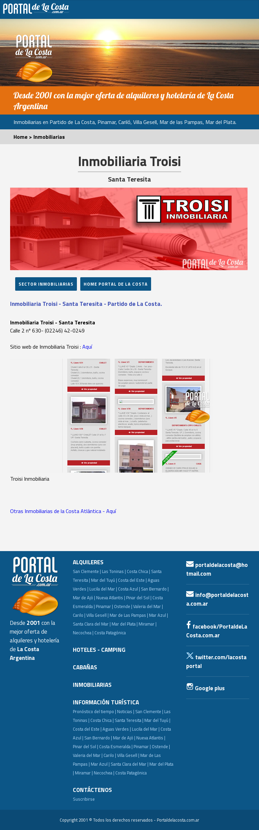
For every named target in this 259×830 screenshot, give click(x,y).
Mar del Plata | (125, 623)
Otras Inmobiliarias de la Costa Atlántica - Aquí (63, 511)
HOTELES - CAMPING (99, 649)
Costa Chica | (138, 571)
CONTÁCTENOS (92, 790)
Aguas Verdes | (117, 729)
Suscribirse (84, 799)
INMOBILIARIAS (92, 684)
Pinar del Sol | (138, 597)
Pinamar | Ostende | (114, 606)
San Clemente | (87, 571)
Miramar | (84, 772)
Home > (23, 137)
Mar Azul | (158, 615)
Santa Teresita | (129, 720)
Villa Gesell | (97, 615)
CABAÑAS (85, 667)
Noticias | (125, 711)
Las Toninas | (114, 571)
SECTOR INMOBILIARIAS (46, 284)
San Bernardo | (155, 588)
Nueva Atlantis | (110, 597)
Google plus (205, 688)
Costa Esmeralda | (116, 746)
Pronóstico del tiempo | (94, 711)
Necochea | (104, 772)
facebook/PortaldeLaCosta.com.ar (216, 631)
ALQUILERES (88, 562)
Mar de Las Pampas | (129, 615)
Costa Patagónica (110, 632)
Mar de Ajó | (84, 597)
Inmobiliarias (49, 137)
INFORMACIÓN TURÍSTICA (106, 702)
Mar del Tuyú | (104, 580)
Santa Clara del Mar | (92, 623)
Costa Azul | (129, 588)
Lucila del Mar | (103, 588)
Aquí (87, 347)
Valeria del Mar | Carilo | (94, 755)
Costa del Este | (132, 580)
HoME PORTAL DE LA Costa (116, 284)
